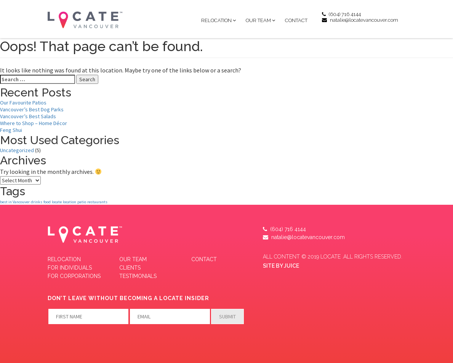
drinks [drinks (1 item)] (36, 201)
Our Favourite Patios (23, 102)
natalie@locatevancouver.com (360, 20)
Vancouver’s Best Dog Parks (32, 109)
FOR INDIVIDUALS (70, 268)
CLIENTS (130, 268)
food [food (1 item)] (47, 201)
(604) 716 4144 (341, 14)
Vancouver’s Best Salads (28, 116)
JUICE (291, 266)
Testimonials (138, 276)
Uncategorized (17, 150)
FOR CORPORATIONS (74, 276)
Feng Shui (11, 130)
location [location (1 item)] (69, 201)
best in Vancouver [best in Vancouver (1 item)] (15, 201)
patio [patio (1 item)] (81, 201)
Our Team (258, 20)
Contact (296, 20)
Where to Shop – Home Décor (33, 123)
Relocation (216, 20)
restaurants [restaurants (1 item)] (97, 201)
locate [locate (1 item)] (57, 201)
